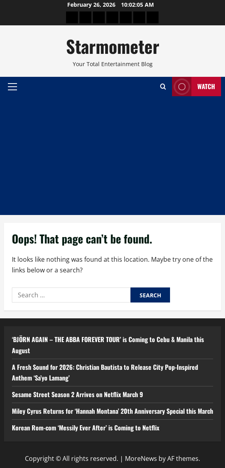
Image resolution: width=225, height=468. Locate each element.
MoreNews (141, 458)
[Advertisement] (112, 155)
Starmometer (112, 46)
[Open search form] (163, 86)
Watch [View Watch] (193, 86)
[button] (12, 86)
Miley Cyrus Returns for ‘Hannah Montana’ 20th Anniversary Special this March (112, 411)
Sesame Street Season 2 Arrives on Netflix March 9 (77, 394)
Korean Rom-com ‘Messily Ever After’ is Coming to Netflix (85, 427)
